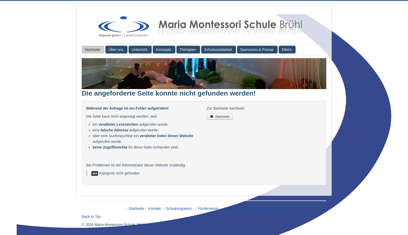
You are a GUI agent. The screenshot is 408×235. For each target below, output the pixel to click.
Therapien (188, 50)
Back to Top (91, 216)
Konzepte (163, 50)
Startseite (92, 50)
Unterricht (140, 50)
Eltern (286, 50)
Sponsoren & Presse (256, 50)
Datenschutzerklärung (265, 208)
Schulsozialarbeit (218, 50)
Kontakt (154, 208)
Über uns (116, 50)
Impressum (233, 208)
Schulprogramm (179, 208)
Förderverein (208, 208)
